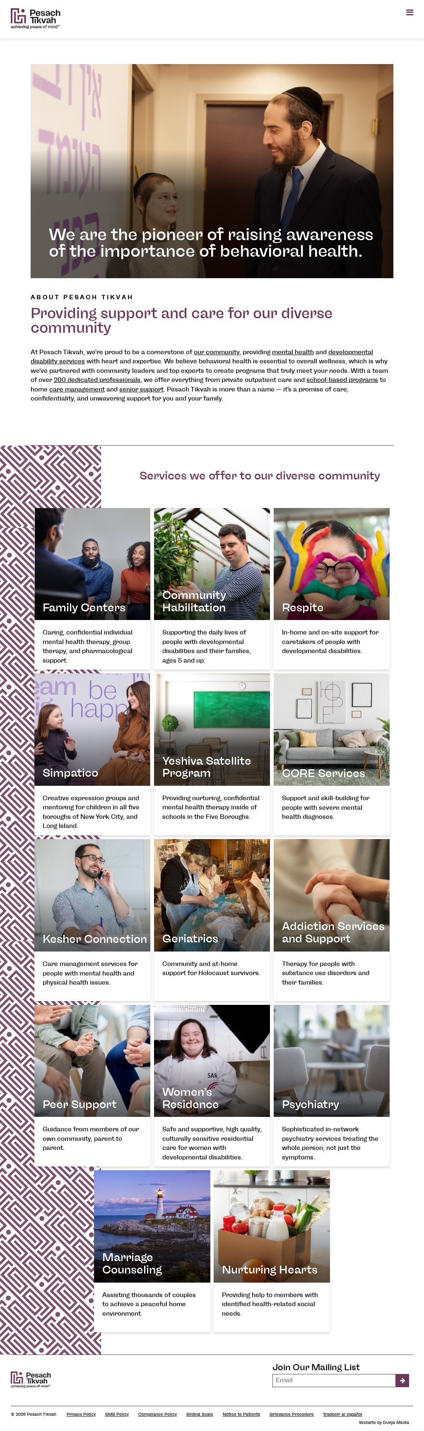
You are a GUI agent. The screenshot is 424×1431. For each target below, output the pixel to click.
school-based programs (342, 380)
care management (77, 389)
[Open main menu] (409, 12)
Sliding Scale (199, 1414)
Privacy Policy (81, 1414)
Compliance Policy (157, 1414)
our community (216, 352)
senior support (141, 389)
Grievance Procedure (292, 1414)
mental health (293, 352)
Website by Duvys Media (384, 1423)
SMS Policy (117, 1414)
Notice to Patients (241, 1414)
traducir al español (342, 1414)
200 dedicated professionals (97, 380)
